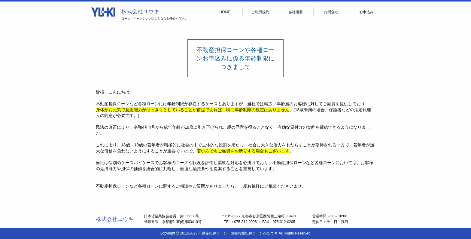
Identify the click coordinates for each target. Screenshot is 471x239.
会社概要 (295, 12)
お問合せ (331, 12)
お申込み (366, 12)
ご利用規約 (260, 12)
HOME (225, 12)
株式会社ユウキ (140, 11)
